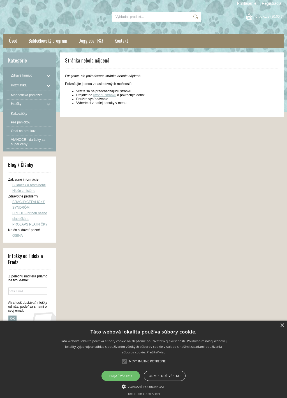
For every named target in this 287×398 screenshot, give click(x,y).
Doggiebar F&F (90, 40)
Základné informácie (23, 179)
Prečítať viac (156, 352)
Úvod (13, 40)
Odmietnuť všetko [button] (164, 376)
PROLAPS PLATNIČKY (30, 224)
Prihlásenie (246, 3)
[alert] (143, 359)
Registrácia (271, 3)
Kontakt (121, 40)
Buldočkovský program (48, 40)
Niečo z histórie (23, 191)
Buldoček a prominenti (29, 185)
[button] (144, 386)
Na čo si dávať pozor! (24, 230)
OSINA (17, 236)
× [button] (282, 325)
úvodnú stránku (104, 95)
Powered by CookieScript (143, 394)
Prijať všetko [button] (120, 376)
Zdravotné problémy (23, 196)
